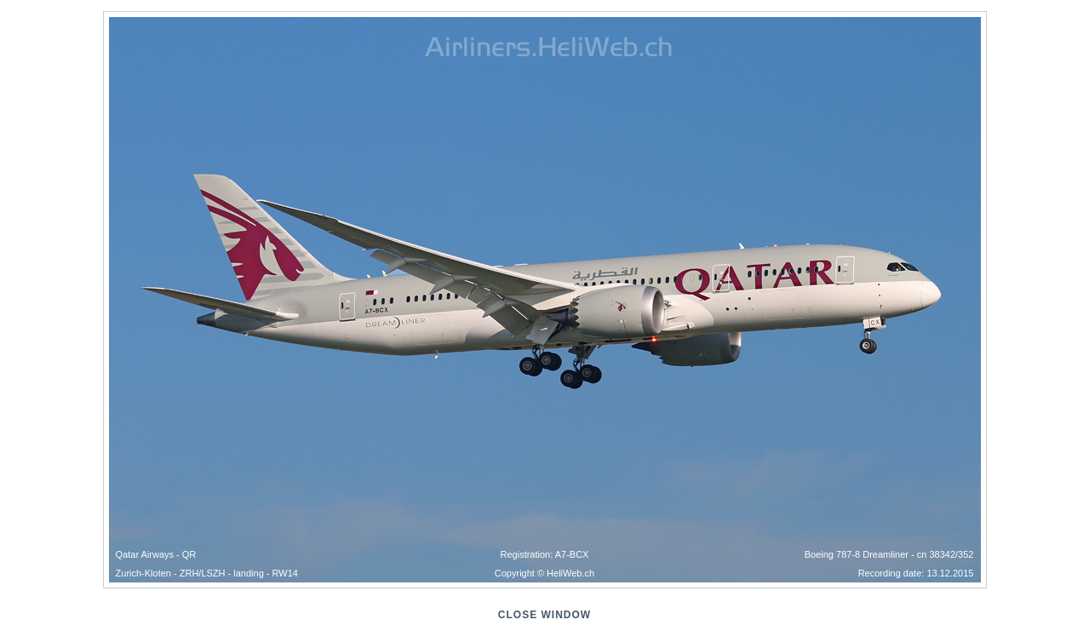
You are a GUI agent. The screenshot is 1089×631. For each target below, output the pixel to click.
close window (544, 615)
